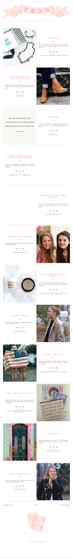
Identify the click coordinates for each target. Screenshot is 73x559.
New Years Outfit (20, 474)
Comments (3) (53, 213)
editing (24, 410)
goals (47, 372)
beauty (48, 293)
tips (65, 293)
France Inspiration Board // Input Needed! (19, 157)
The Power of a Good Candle (53, 275)
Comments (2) (53, 292)
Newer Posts (8, 505)
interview (58, 214)
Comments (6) (19, 330)
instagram (29, 410)
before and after (17, 410)
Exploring (53, 434)
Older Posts (65, 505)
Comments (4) (53, 133)
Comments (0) (53, 54)
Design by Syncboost (58, 557)
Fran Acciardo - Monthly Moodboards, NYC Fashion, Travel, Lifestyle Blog (36, 557)
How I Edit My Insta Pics (19, 393)
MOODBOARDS (30, 20)
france (17, 175)
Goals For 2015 (53, 355)
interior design (59, 293)
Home (18, 20)
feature (53, 214)
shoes (22, 96)
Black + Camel (20, 316)
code (46, 55)
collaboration (53, 55)
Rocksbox (53, 38)
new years (57, 372)
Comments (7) (19, 94)
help (20, 175)
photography (18, 412)
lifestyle (56, 134)
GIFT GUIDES (52, 20)
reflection (63, 372)
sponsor (64, 55)
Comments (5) (53, 449)
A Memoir (53, 117)
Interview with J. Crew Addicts (53, 196)
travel (28, 175)
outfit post (22, 331)
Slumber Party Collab (19, 237)
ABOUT (23, 20)
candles (52, 293)
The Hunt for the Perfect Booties (20, 78)
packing (24, 175)
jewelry (60, 55)
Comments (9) (19, 409)
